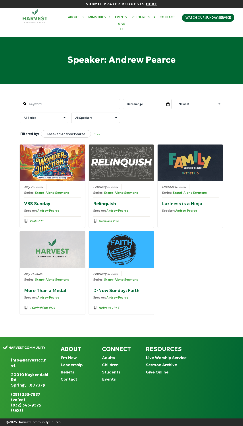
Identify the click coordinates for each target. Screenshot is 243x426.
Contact (167, 17)
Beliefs (67, 372)
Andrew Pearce (48, 211)
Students (111, 372)
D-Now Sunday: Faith (116, 290)
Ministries (97, 17)
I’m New (69, 357)
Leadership (72, 364)
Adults (108, 357)
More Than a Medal (45, 290)
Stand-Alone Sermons (52, 193)
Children (110, 364)
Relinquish (104, 204)
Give (121, 24)
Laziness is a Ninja (182, 204)
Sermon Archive (161, 364)
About (73, 17)
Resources (141, 17)
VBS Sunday (37, 204)
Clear (97, 134)
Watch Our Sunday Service (208, 18)
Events (121, 17)
